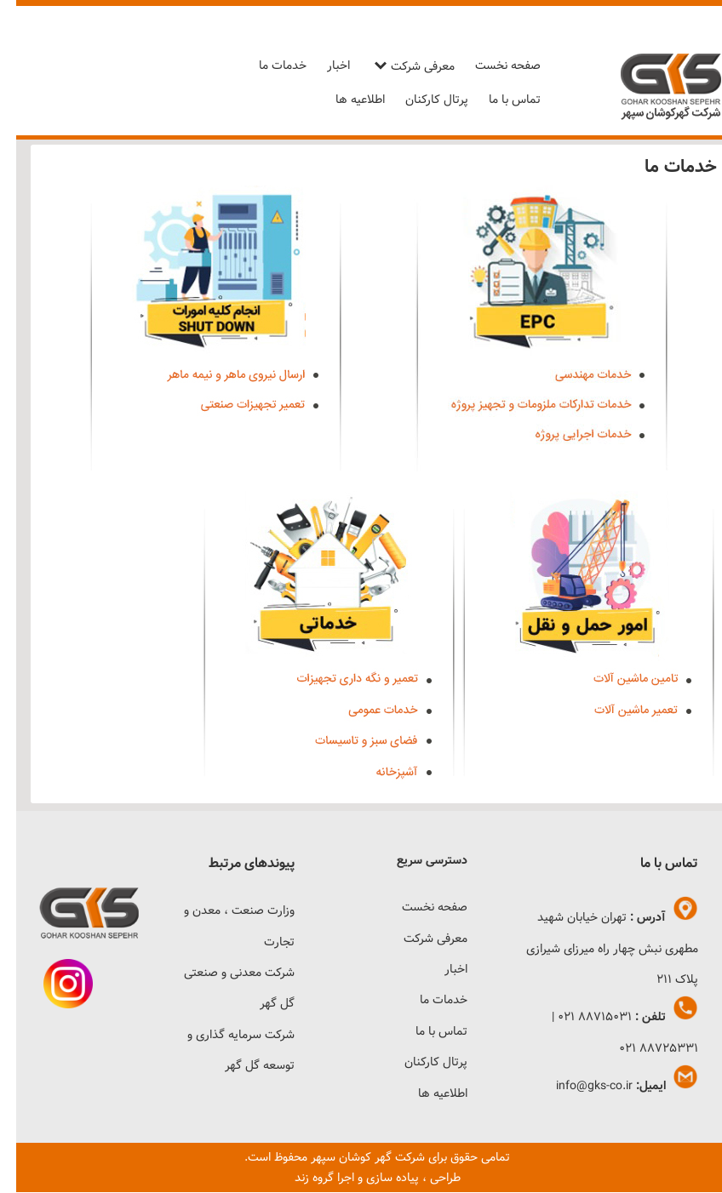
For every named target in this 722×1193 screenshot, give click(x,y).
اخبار (322, 65)
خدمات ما (266, 65)
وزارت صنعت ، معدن (227, 910)
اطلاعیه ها (344, 99)
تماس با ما (498, 99)
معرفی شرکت (406, 66)
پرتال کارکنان (420, 99)
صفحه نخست (491, 65)
